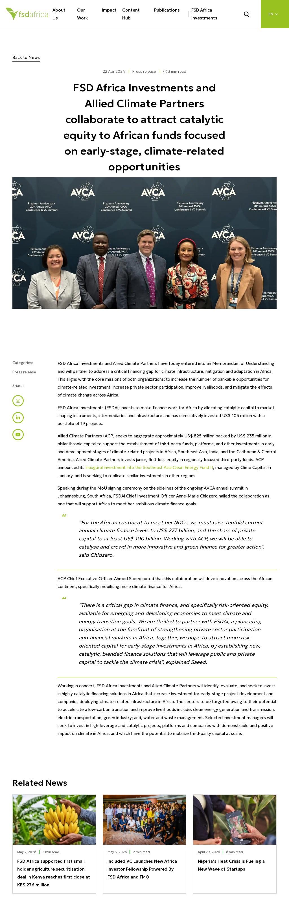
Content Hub (131, 14)
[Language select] (274, 14)
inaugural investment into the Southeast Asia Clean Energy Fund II (149, 467)
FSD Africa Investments (204, 14)
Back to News (26, 57)
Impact (109, 10)
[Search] (250, 14)
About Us (58, 14)
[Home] (27, 14)
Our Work (82, 14)
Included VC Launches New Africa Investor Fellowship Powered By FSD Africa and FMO (142, 869)
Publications (167, 10)
